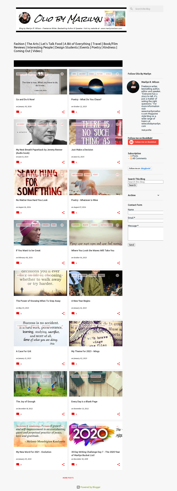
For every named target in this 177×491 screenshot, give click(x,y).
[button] (63, 112)
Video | (37, 51)
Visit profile (146, 130)
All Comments (138, 158)
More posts (68, 478)
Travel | (98, 43)
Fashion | (20, 43)
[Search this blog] (148, 9)
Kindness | (110, 47)
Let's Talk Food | (52, 43)
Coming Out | (23, 51)
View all (116, 64)
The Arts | (34, 43)
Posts (134, 156)
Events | (86, 47)
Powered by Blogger (88, 487)
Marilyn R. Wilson (150, 82)
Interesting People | (41, 47)
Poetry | (97, 47)
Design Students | (67, 47)
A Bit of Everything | (78, 43)
